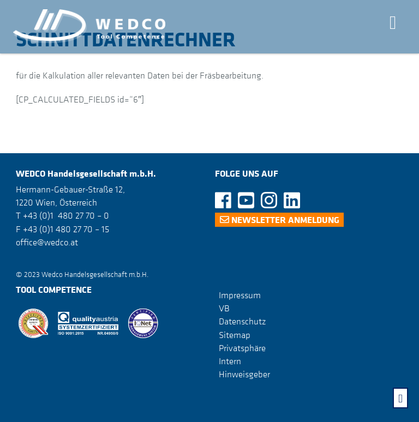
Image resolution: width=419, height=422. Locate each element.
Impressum (240, 295)
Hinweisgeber (244, 374)
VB (224, 308)
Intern (230, 360)
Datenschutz (242, 321)
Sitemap (234, 334)
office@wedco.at (47, 242)
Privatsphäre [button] (242, 347)
